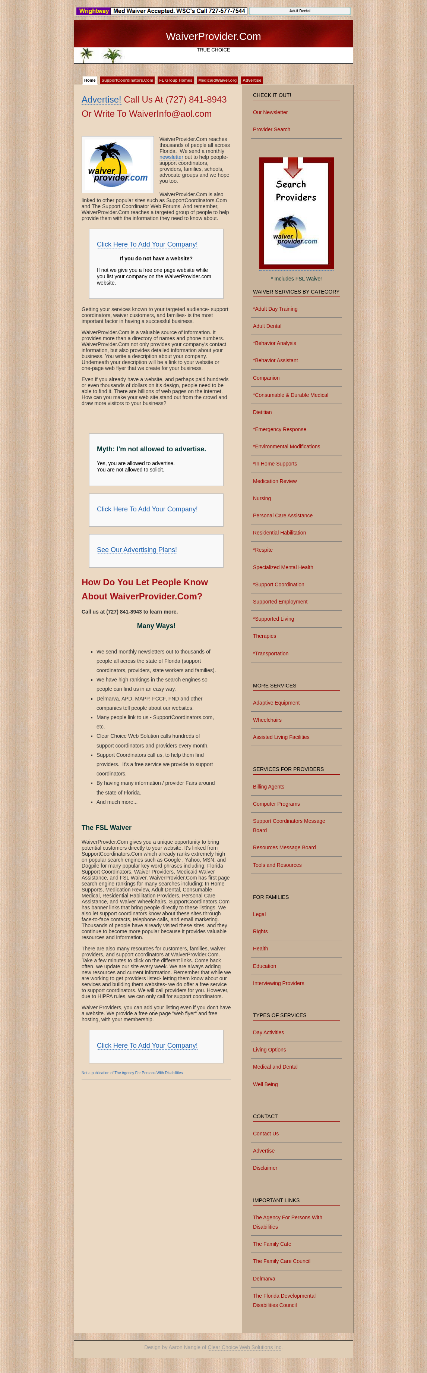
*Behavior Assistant (275, 360)
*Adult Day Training (275, 309)
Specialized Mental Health (283, 567)
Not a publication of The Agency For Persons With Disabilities (132, 1073)
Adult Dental (267, 326)
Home (90, 80)
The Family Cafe (272, 1244)
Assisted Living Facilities (281, 737)
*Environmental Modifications (286, 446)
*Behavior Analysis (274, 343)
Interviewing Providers (278, 983)
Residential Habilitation (279, 533)
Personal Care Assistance (283, 515)
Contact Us (266, 1134)
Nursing (262, 498)
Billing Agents (268, 787)
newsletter (171, 157)
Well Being (265, 1084)
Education (264, 966)
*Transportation (270, 653)
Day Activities (268, 1032)
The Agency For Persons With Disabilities (287, 1222)
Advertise (252, 80)
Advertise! (101, 99)
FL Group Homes (175, 80)
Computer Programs (276, 804)
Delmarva (264, 1279)
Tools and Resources (277, 865)
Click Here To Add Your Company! (147, 244)
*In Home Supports (275, 464)
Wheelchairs (267, 720)
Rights (260, 931)
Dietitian (262, 412)
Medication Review (275, 481)
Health (260, 949)
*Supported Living (273, 619)
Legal (259, 914)
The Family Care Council (281, 1261)
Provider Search (271, 129)
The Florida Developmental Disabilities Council (284, 1300)
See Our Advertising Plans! (137, 550)
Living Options (269, 1050)
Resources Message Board (284, 847)
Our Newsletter (270, 112)
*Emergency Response (279, 429)
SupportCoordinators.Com (128, 80)
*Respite (263, 550)
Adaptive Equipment (276, 703)
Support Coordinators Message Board (289, 825)
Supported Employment (280, 602)
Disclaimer (265, 1168)
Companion (266, 378)
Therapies (264, 636)
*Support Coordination (278, 584)
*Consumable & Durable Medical (290, 395)
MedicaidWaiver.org (217, 80)
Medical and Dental (275, 1067)
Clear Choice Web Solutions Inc (244, 1347)
